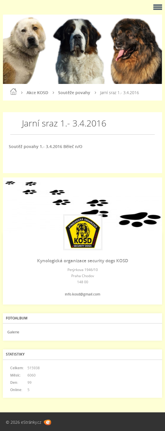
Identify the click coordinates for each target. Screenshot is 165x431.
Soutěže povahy (74, 92)
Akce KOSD (37, 92)
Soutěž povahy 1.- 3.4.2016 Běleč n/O (45, 146)
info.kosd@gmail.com (82, 294)
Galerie (13, 332)
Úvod (13, 91)
